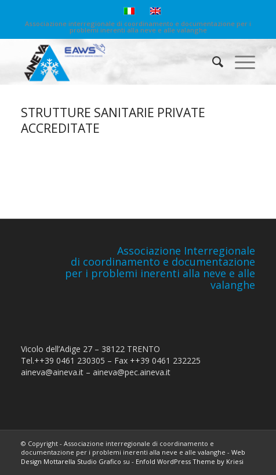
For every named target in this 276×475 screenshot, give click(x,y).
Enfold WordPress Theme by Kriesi (190, 461)
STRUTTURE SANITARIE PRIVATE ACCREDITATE (113, 120)
